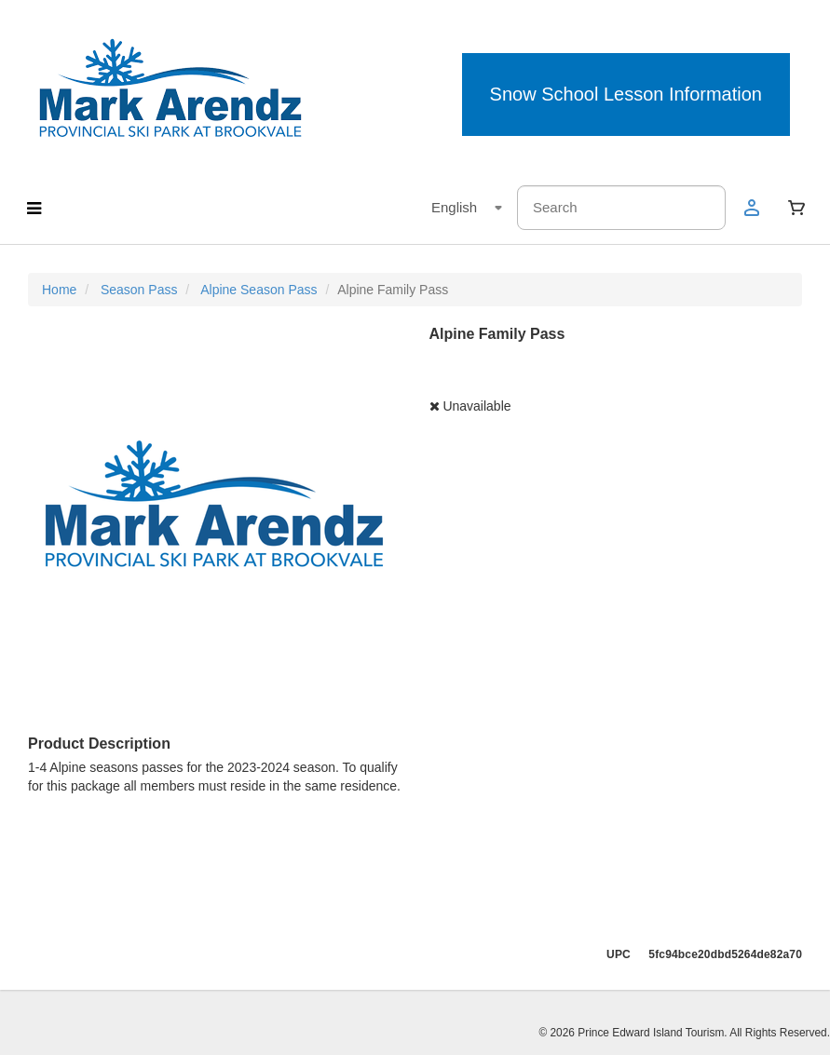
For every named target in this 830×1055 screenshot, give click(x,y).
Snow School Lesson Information (626, 94)
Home (59, 289)
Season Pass (139, 289)
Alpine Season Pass (258, 289)
